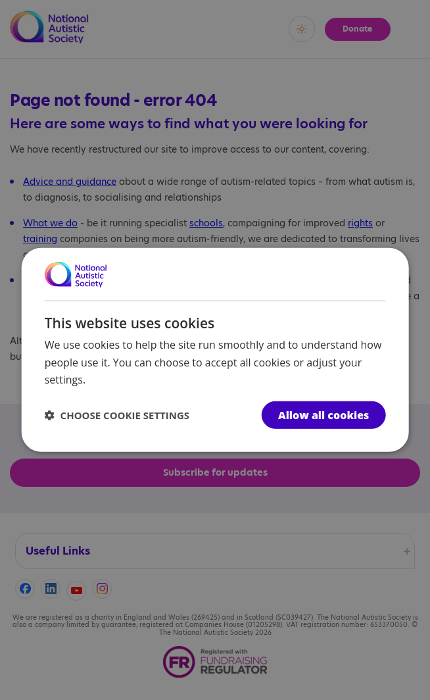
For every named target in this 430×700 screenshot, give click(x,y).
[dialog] (215, 350)
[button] (117, 415)
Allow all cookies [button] (323, 415)
